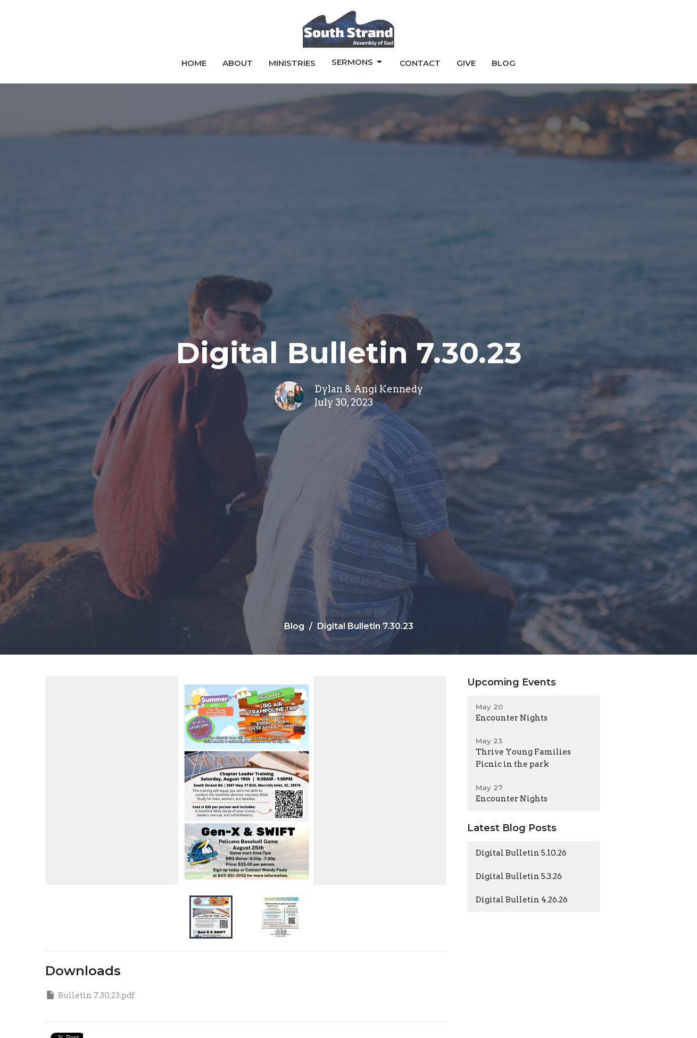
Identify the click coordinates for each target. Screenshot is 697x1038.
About (237, 63)
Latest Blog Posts (512, 828)
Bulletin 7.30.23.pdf (90, 995)
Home (193, 63)
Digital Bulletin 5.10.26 (521, 853)
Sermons (357, 62)
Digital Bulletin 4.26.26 (522, 900)
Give (466, 63)
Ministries (292, 63)
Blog (504, 63)
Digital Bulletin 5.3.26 (519, 876)
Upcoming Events (511, 682)
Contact (420, 63)
